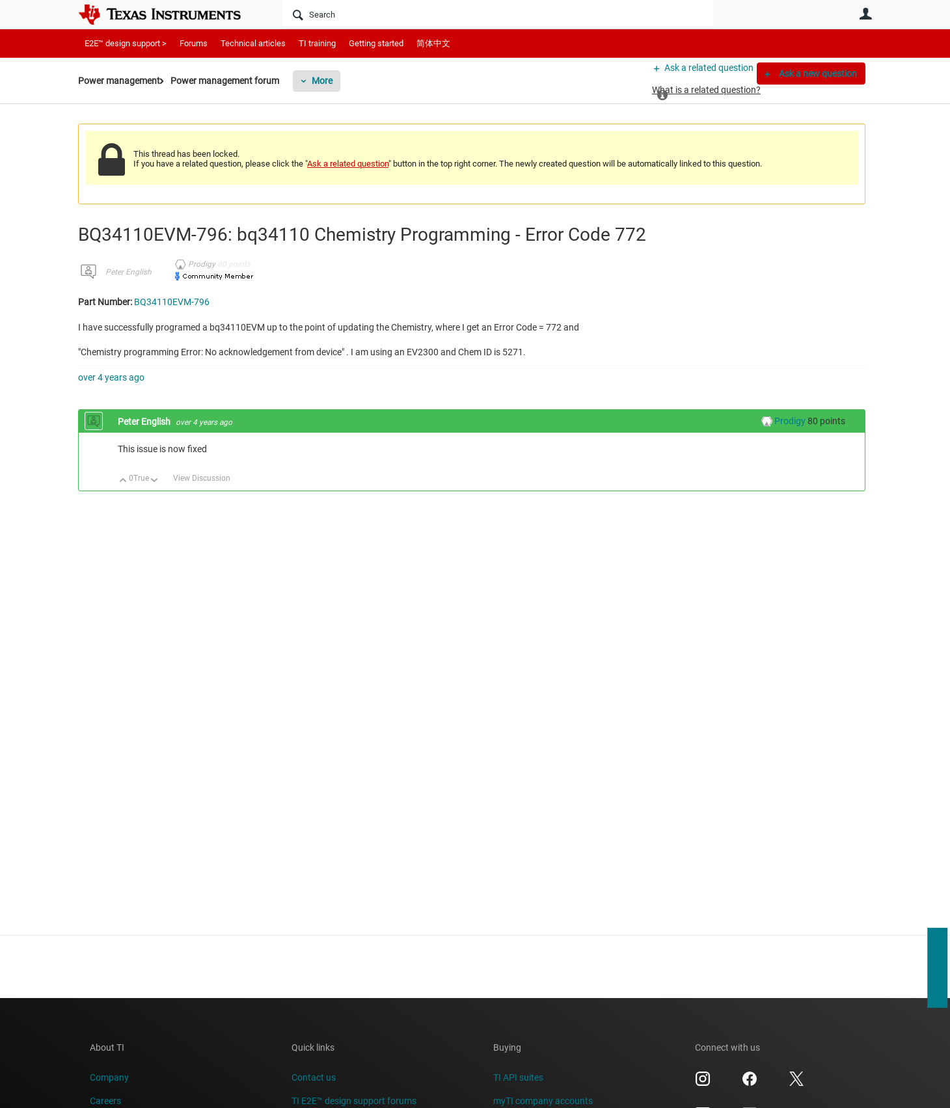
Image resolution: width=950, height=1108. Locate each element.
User (865, 13)
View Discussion (201, 488)
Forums (194, 43)
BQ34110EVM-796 (778, 264)
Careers (105, 1101)
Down (154, 491)
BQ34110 (762, 244)
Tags (797, 290)
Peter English (128, 282)
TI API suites (518, 1077)
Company (109, 1077)
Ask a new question (817, 73)
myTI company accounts (543, 1101)
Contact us (314, 1077)
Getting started (376, 43)
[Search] (498, 14)
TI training (317, 43)
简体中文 (433, 43)
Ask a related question (700, 73)
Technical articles (253, 43)
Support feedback (937, 968)
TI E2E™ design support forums (354, 1101)
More (342, 80)
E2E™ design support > (126, 43)
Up (123, 491)
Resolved (746, 133)
